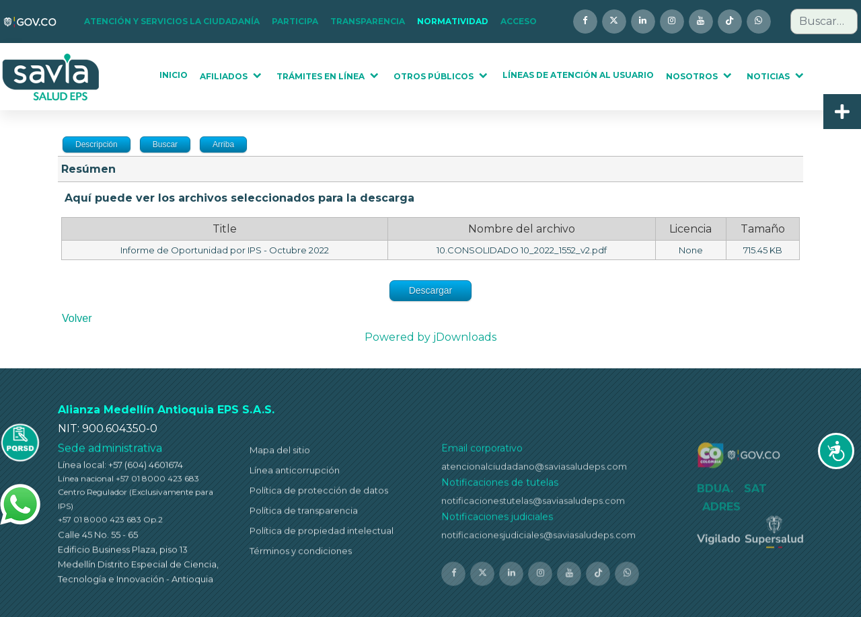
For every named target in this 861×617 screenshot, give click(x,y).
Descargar (431, 290)
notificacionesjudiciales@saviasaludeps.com (538, 540)
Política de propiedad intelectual (322, 535)
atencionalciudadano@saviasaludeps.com (534, 471)
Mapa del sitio (280, 454)
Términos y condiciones (301, 555)
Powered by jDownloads (430, 337)
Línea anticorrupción (295, 474)
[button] (176, 21)
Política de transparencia (304, 514)
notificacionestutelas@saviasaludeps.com (533, 506)
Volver (76, 318)
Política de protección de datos (319, 494)
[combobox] (824, 21)
